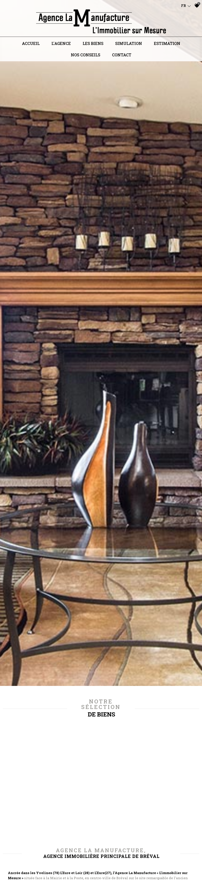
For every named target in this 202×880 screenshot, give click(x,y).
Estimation (167, 47)
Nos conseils (85, 59)
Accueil (31, 47)
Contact (121, 59)
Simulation (128, 47)
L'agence (61, 47)
